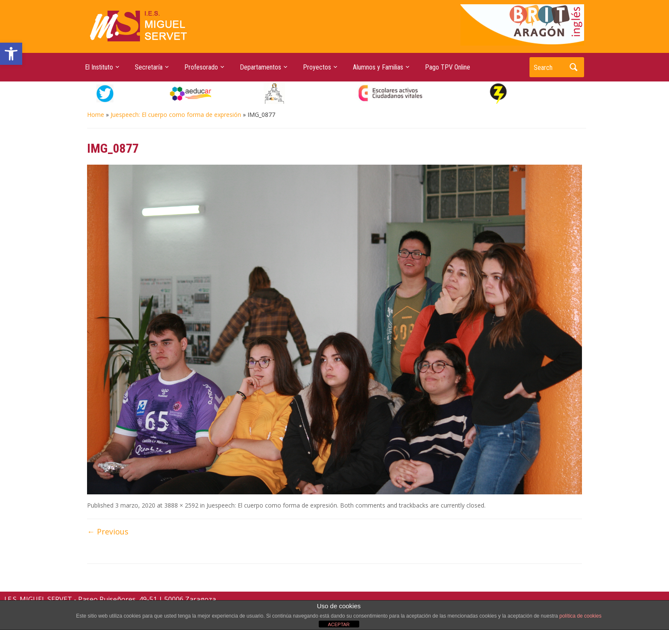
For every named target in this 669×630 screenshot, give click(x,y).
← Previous (107, 531)
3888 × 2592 (181, 505)
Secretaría (149, 67)
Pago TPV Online (447, 67)
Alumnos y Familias (378, 67)
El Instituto (99, 67)
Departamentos (260, 67)
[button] (11, 54)
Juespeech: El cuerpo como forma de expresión (176, 114)
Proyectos (317, 67)
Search (573, 67)
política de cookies (580, 616)
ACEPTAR (338, 624)
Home (95, 114)
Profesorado (201, 67)
